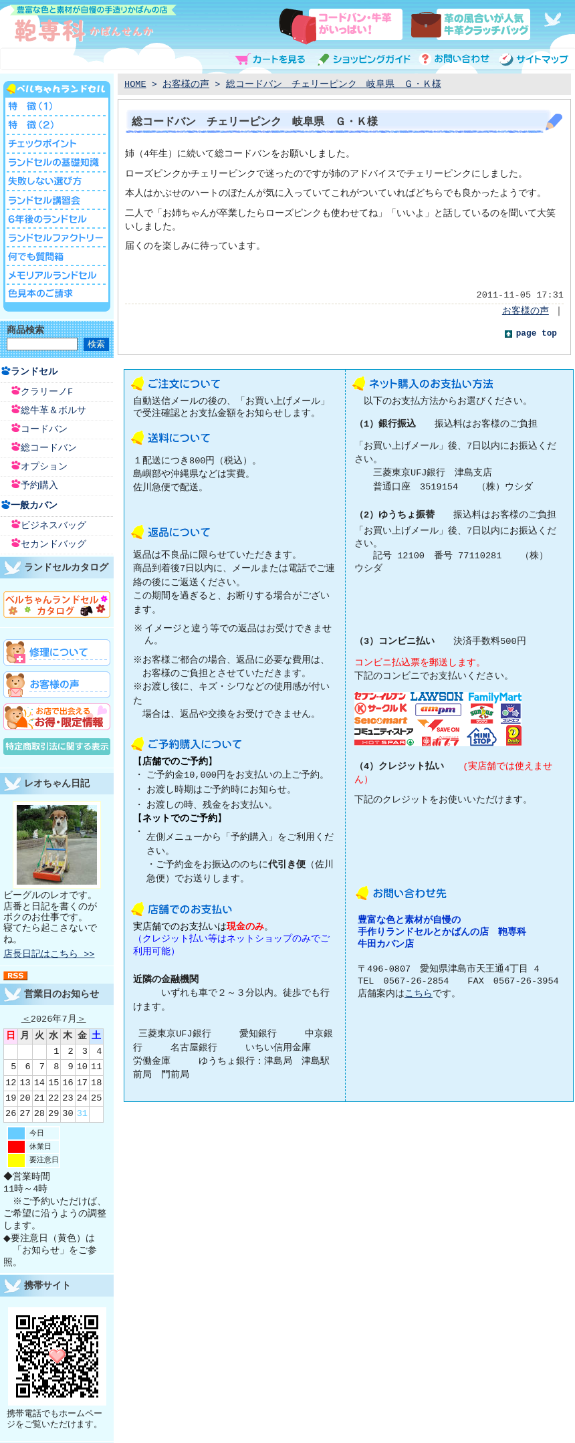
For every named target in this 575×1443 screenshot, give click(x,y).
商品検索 (25, 330)
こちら (419, 994)
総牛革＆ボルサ (53, 411)
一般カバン (34, 506)
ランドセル (34, 372)
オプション (44, 467)
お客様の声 (185, 84)
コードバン (44, 429)
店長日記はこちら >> (48, 954)
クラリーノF (47, 392)
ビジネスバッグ (53, 526)
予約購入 (39, 485)
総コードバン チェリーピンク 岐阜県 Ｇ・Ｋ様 (333, 84)
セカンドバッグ (53, 544)
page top (536, 334)
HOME (135, 84)
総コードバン (49, 448)
